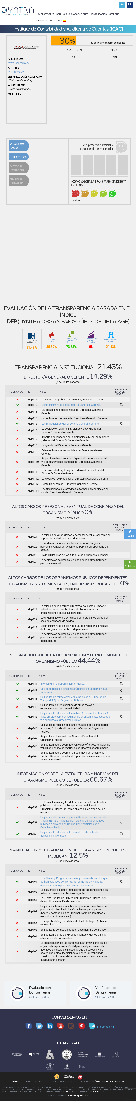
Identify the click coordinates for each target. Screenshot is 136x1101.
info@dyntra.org (97, 1091)
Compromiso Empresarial (113, 1081)
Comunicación (98, 14)
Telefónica (95, 1081)
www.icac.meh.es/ (18, 63)
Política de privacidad (78, 1095)
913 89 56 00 (16, 71)
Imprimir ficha (18, 156)
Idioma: (60, 20)
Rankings (61, 14)
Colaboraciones (78, 14)
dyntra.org (68, 1087)
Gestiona (114, 14)
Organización (44, 20)
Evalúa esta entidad (17, 146)
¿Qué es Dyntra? (45, 14)
